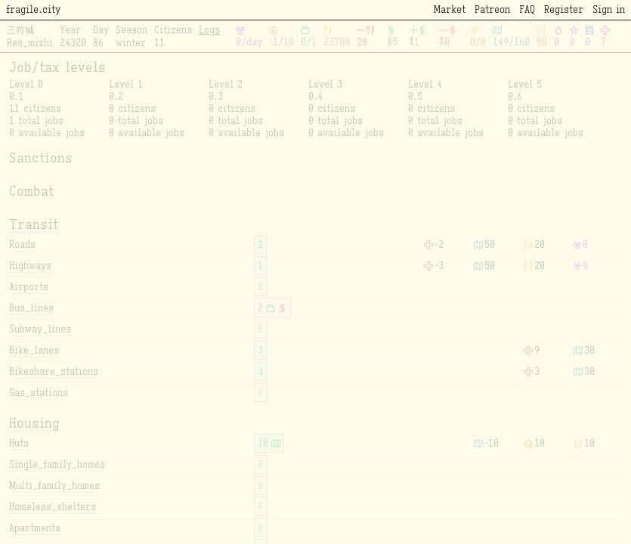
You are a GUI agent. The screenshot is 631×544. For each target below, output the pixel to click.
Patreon (492, 9)
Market (450, 9)
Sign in (608, 9)
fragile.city (33, 9)
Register (563, 9)
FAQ (527, 9)
